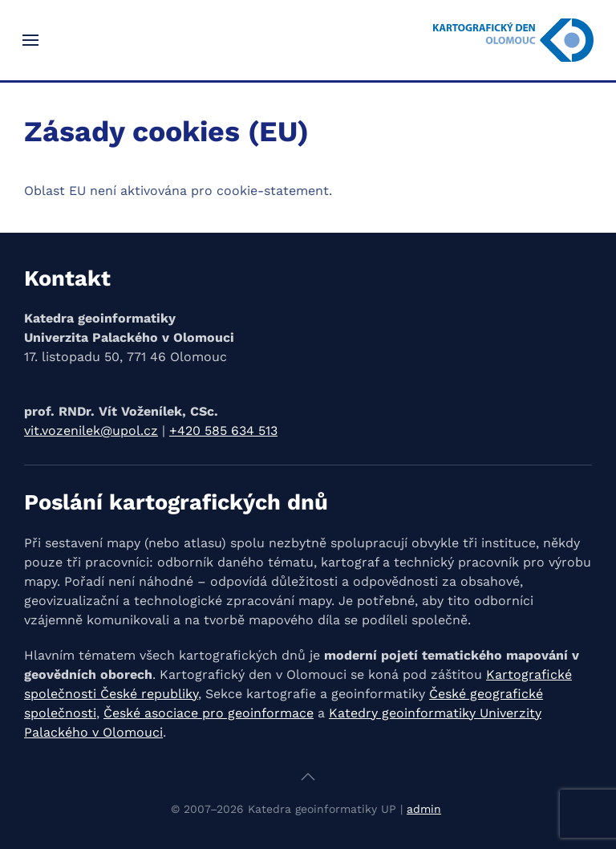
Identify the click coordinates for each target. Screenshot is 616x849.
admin (424, 808)
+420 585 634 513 (223, 430)
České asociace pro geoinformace (208, 713)
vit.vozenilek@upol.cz (91, 430)
